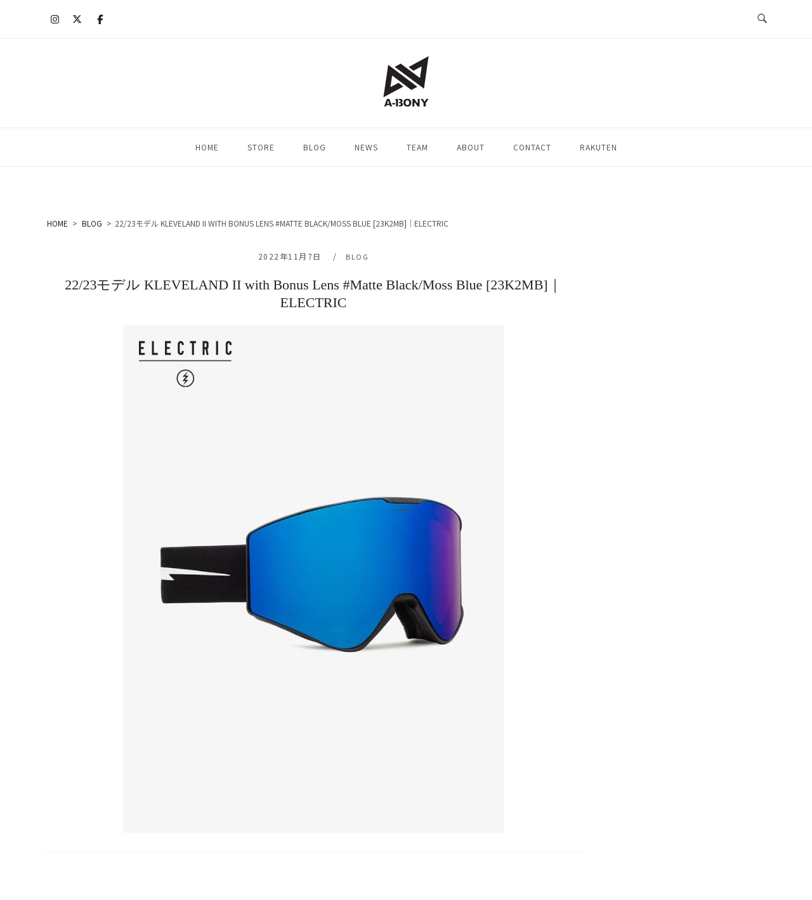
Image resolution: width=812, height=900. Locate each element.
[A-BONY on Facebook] (99, 19)
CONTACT (532, 147)
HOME (207, 147)
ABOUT (471, 147)
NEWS (366, 147)
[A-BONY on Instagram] (55, 19)
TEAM (417, 147)
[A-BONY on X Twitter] (77, 19)
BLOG (314, 147)
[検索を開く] (762, 19)
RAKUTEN (598, 147)
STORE (261, 147)
